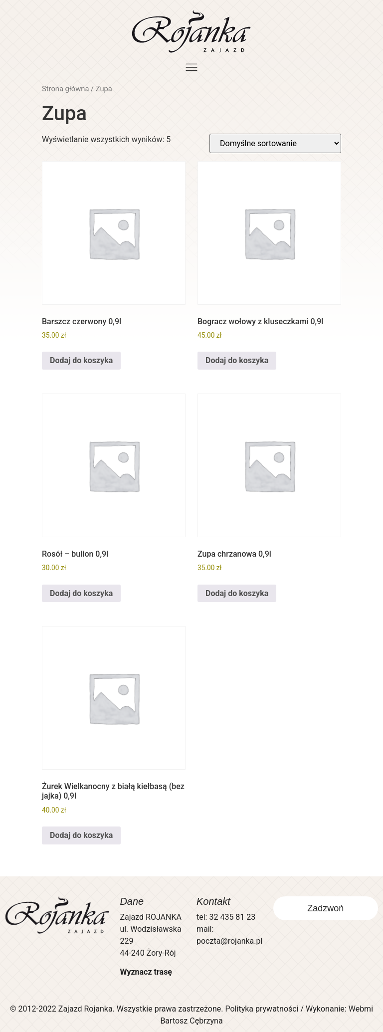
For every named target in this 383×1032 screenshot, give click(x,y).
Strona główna (65, 88)
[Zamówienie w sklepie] (275, 143)
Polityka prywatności (262, 1009)
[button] (191, 68)
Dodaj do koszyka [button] (81, 360)
